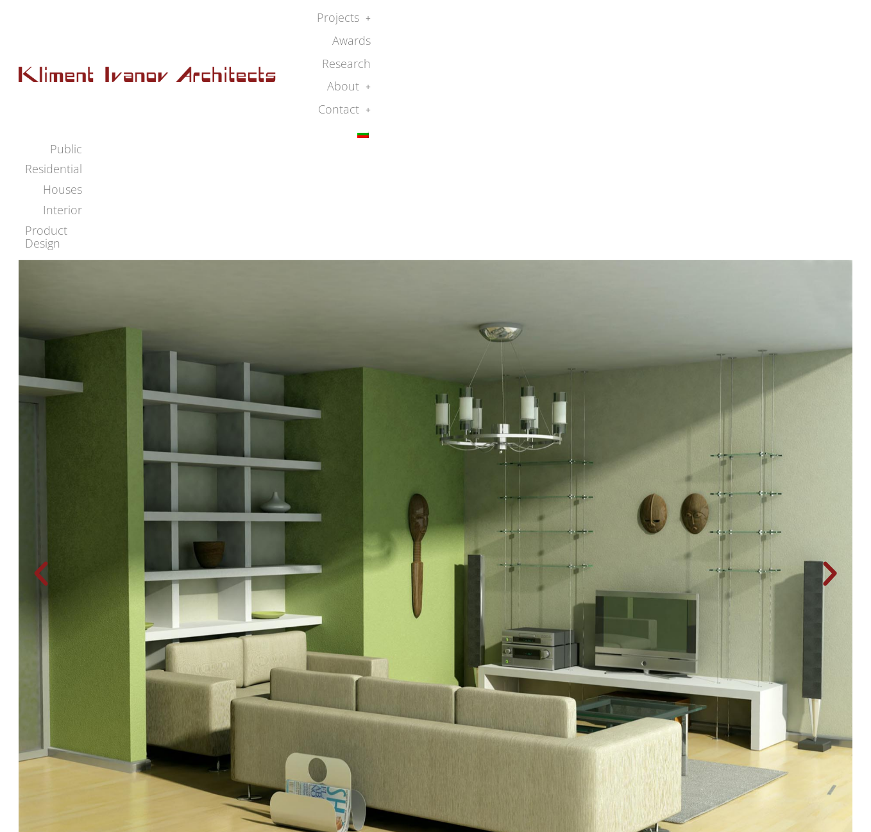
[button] (545, 22)
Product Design (799, 41)
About (723, 22)
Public (551, 41)
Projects (545, 22)
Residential (609, 41)
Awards (605, 22)
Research (663, 22)
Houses (671, 41)
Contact (785, 22)
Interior (725, 41)
